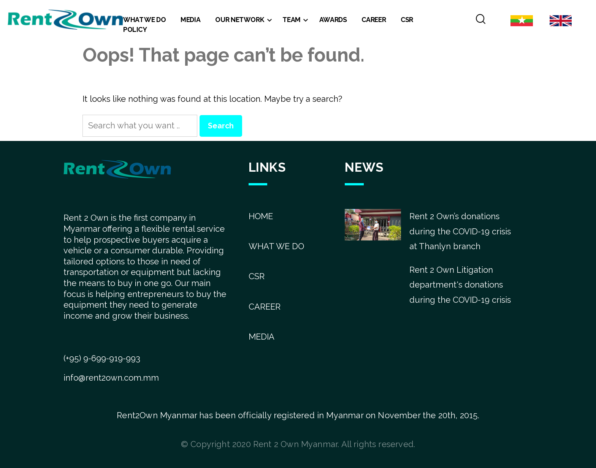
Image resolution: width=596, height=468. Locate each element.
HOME (261, 216)
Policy (135, 29)
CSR (407, 20)
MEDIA (261, 337)
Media (190, 20)
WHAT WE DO (276, 246)
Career (373, 20)
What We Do (144, 20)
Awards (333, 20)
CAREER (265, 306)
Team (291, 20)
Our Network (239, 20)
